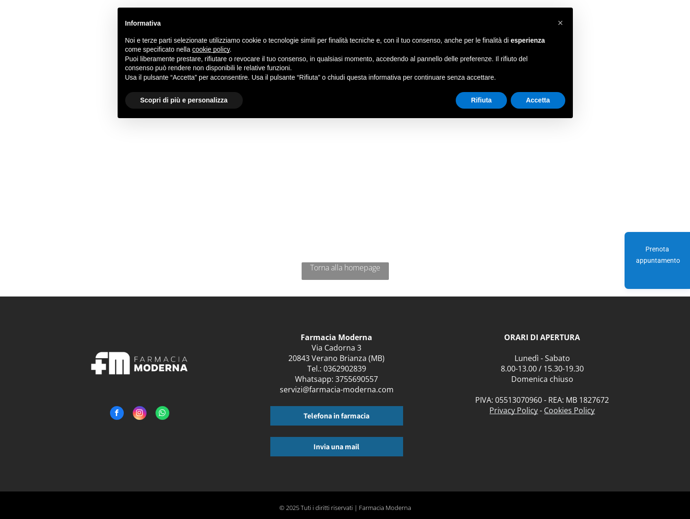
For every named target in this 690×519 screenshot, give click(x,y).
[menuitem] (596, 27)
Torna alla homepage (345, 267)
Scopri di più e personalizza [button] (184, 100)
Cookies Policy (569, 410)
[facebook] (117, 414)
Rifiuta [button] (481, 100)
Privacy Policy (513, 410)
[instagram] (140, 414)
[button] (560, 22)
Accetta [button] (538, 100)
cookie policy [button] (211, 49)
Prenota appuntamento (658, 254)
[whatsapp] (162, 414)
